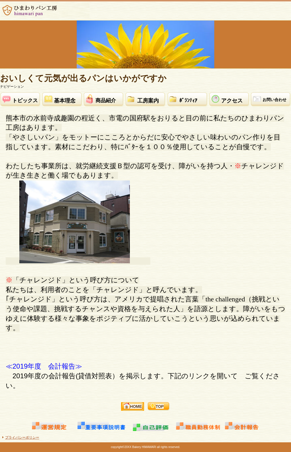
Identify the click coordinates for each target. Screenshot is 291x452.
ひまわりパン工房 (45, 10)
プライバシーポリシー (22, 437)
